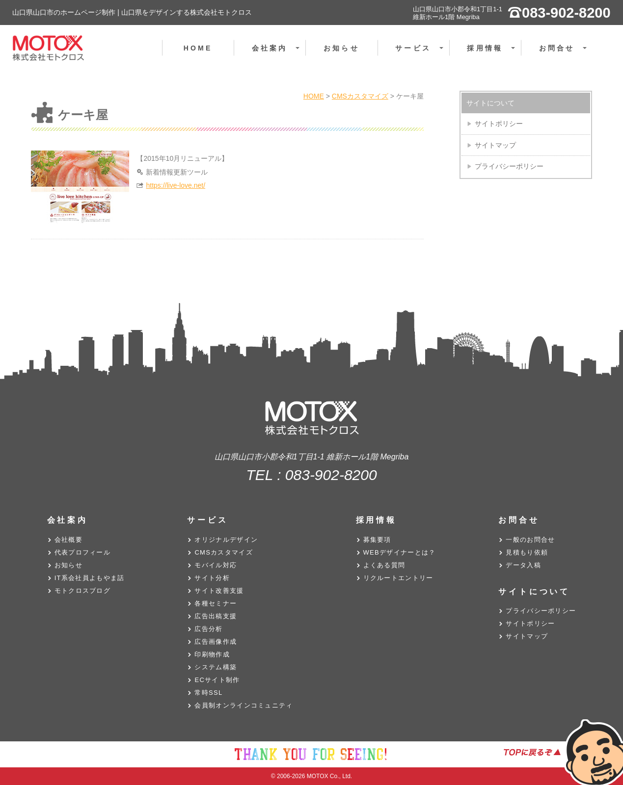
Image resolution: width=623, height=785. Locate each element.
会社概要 (68, 539)
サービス (421, 53)
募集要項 (377, 539)
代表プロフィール (82, 552)
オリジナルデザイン (226, 539)
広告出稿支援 (215, 616)
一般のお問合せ (530, 539)
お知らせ (341, 48)
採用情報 (493, 53)
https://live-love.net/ (175, 185)
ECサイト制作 (217, 680)
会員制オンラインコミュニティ (243, 705)
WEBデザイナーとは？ (399, 552)
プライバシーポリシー (509, 166)
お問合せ (565, 53)
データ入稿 (523, 565)
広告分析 (208, 629)
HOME (198, 48)
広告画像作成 (215, 641)
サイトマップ (495, 145)
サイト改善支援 (219, 590)
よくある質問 (384, 565)
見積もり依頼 (527, 552)
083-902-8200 (331, 475)
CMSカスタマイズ (223, 552)
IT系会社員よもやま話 (89, 578)
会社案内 (278, 53)
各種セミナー (215, 603)
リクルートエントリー (398, 578)
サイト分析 (212, 578)
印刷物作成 (212, 654)
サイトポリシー (499, 123)
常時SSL (208, 692)
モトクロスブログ (82, 590)
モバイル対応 (215, 565)
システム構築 (215, 667)
